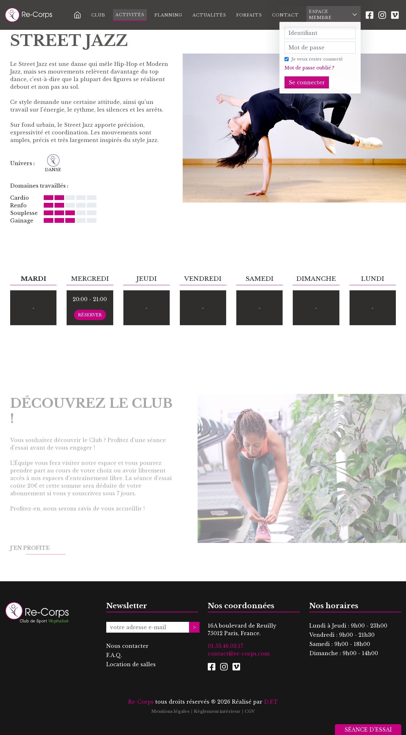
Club (98, 15)
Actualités (209, 15)
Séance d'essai (368, 729)
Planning (168, 15)
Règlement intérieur (217, 711)
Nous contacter (127, 646)
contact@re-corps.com (239, 653)
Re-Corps (141, 702)
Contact (285, 15)
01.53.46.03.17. (226, 646)
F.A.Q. (114, 655)
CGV (250, 711)
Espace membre (333, 14)
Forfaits (249, 15)
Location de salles (131, 664)
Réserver (90, 315)
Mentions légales (170, 711)
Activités (129, 14)
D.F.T (271, 702)
